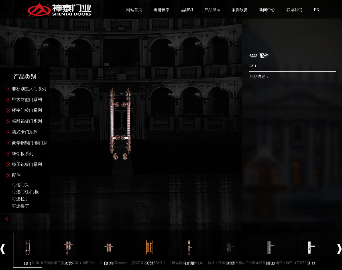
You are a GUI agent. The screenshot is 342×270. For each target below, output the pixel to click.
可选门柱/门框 (25, 191)
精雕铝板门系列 (27, 121)
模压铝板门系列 (27, 164)
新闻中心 (267, 10)
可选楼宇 (20, 206)
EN (316, 10)
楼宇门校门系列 (27, 110)
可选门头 (20, 184)
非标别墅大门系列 (29, 88)
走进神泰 (162, 10)
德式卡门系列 (25, 132)
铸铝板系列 (22, 153)
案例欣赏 (240, 10)
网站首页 (134, 10)
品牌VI (187, 10)
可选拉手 (20, 199)
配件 (16, 175)
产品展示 (212, 10)
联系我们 (294, 10)
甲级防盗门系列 (27, 99)
